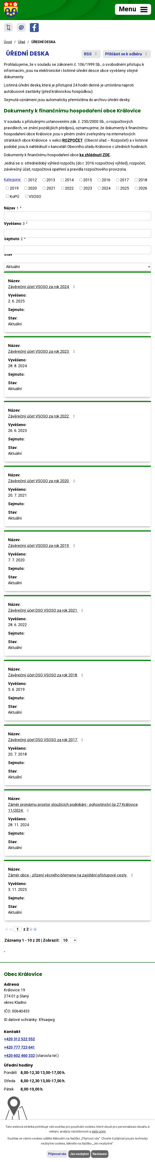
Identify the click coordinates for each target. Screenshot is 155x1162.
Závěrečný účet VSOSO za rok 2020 (42, 481)
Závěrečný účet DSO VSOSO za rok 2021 (46, 610)
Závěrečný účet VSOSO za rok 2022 (42, 416)
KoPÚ (14, 196)
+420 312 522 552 (19, 1039)
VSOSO (35, 196)
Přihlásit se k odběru (127, 54)
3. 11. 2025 (17, 889)
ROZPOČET (72, 140)
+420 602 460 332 (19, 1055)
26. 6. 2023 (17, 430)
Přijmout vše (57, 1154)
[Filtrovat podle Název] (77, 216)
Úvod (8, 42)
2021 (51, 188)
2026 (142, 188)
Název (11, 208)
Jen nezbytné (79, 1154)
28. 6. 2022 (17, 624)
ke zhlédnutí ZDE (94, 155)
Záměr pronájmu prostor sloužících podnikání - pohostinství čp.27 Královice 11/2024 (73, 807)
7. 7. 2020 (16, 560)
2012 (32, 180)
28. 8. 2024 (17, 366)
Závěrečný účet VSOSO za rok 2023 (42, 351)
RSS (91, 54)
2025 (124, 188)
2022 (69, 188)
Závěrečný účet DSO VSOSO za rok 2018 (46, 675)
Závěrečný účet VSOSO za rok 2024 (42, 286)
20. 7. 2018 (17, 754)
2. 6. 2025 (16, 301)
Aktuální (15, 324)
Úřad (21, 42)
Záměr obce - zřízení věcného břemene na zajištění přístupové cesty (71, 875)
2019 (14, 188)
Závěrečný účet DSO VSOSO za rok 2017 (46, 739)
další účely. (99, 1131)
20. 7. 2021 (17, 495)
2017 (124, 180)
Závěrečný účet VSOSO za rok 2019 (42, 545)
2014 (69, 180)
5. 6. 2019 (16, 689)
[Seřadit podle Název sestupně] (21, 208)
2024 (106, 188)
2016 (106, 180)
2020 (32, 188)
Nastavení (100, 1154)
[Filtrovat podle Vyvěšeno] (77, 233)
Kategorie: (12, 179)
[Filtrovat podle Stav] (77, 267)
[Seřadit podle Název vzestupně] (21, 206)
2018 (142, 180)
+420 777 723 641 (19, 1047)
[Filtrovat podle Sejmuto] (77, 250)
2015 (87, 180)
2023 (87, 188)
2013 (50, 180)
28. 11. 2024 (18, 824)
